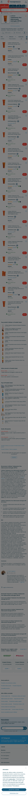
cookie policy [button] (12, 779)
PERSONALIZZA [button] (14, 793)
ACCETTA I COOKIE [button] (14, 789)
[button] (26, 768)
